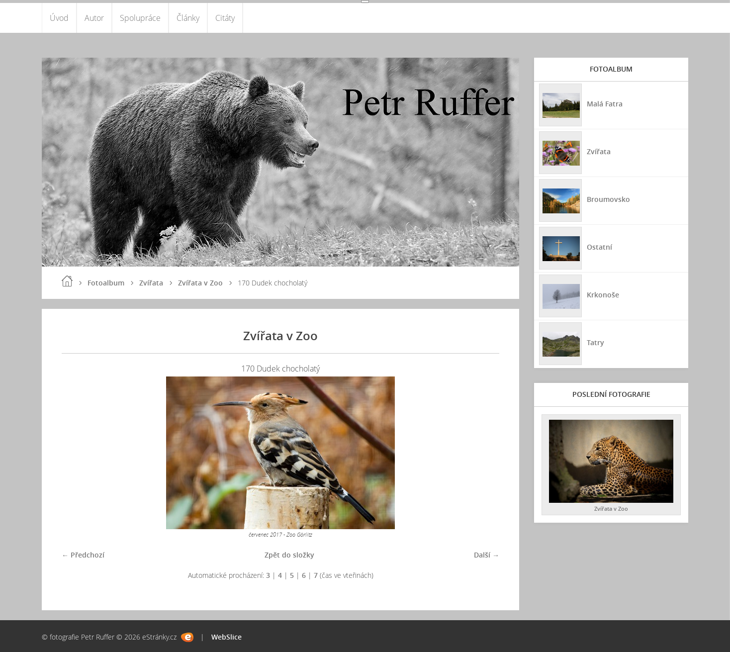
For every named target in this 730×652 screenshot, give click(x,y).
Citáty (225, 17)
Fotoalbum (106, 282)
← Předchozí (83, 554)
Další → (486, 554)
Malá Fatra (605, 103)
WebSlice (226, 637)
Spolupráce (140, 17)
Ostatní (599, 247)
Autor (94, 17)
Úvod (59, 17)
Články (188, 17)
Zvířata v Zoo (200, 282)
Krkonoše (603, 294)
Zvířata (151, 282)
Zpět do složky (289, 554)
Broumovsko (608, 199)
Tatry (595, 342)
